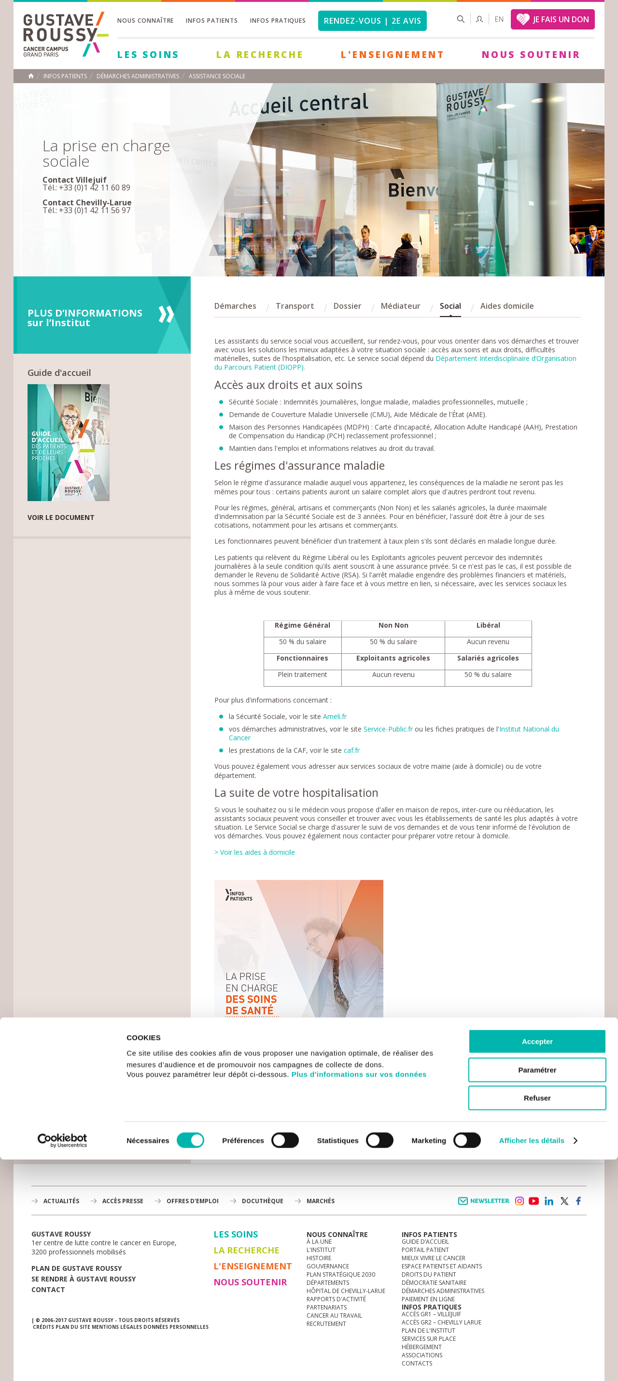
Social (450, 306)
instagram (519, 1201)
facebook (579, 1201)
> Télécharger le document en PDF (298, 1123)
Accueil (31, 76)
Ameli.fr (335, 716)
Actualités (61, 1201)
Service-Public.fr (388, 729)
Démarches (235, 306)
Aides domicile (507, 306)
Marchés (321, 1201)
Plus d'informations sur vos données (359, 1295)
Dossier (348, 306)
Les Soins (148, 54)
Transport (295, 306)
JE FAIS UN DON (561, 19)
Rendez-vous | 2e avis (372, 20)
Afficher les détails (531, 1362)
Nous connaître (145, 20)
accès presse (122, 1201)
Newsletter (485, 1206)
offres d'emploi (193, 1201)
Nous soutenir (531, 54)
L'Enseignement (393, 54)
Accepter (537, 1263)
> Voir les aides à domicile (254, 852)
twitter (564, 1201)
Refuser (537, 1319)
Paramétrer (537, 1291)
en (499, 19)
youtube (534, 1201)
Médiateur (401, 306)
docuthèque (262, 1201)
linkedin (549, 1201)
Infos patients (212, 20)
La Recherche (260, 54)
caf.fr (352, 750)
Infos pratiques (278, 20)
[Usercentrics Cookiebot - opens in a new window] (62, 1362)
